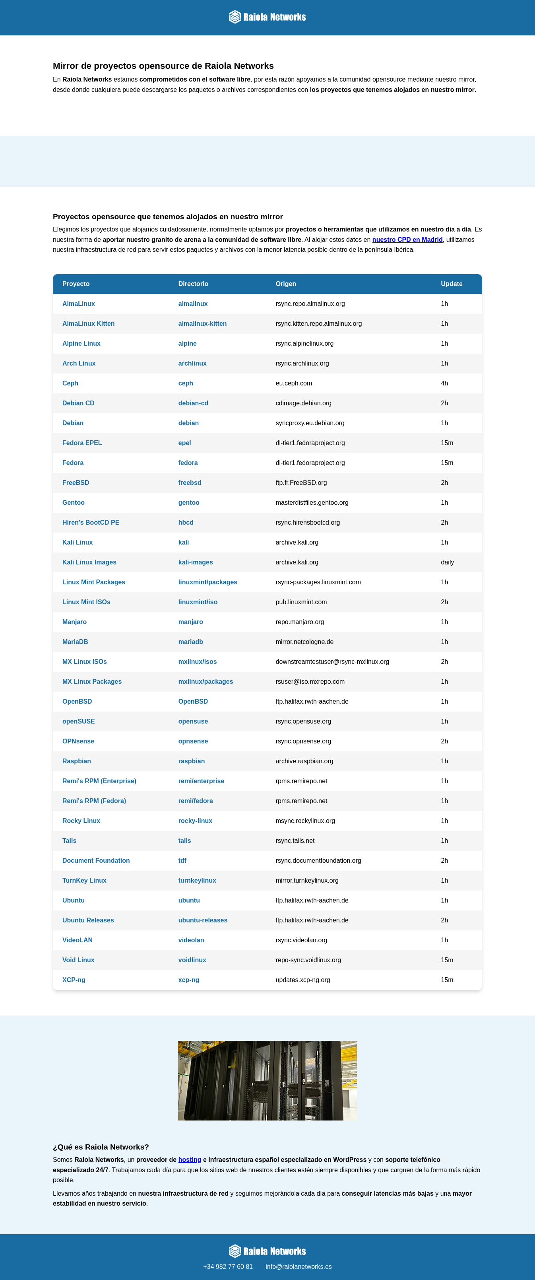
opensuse (193, 721)
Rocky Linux (81, 820)
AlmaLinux (78, 303)
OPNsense (78, 741)
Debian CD (78, 403)
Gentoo (73, 502)
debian (188, 423)
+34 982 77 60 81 (228, 1266)
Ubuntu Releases (88, 920)
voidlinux (192, 960)
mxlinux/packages (205, 681)
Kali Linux (77, 542)
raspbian (191, 761)
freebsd (190, 482)
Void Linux (78, 960)
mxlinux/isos (197, 661)
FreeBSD (75, 482)
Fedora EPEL (82, 443)
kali (183, 542)
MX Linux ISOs (84, 661)
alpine (187, 343)
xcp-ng (188, 980)
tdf (182, 860)
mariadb (190, 641)
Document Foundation (96, 860)
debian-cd (193, 403)
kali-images (195, 562)
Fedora (72, 462)
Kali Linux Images (89, 562)
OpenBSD (77, 701)
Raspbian (76, 761)
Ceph (70, 383)
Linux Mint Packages (93, 582)
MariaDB (75, 641)
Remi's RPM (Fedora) (94, 801)
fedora (188, 462)
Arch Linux (79, 363)
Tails (69, 840)
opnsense (193, 741)
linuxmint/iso (198, 602)
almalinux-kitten (202, 323)
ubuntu (189, 900)
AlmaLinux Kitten (88, 323)
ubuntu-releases (203, 920)
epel (184, 443)
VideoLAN (77, 940)
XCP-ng (73, 980)
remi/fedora (195, 801)
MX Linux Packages (92, 681)
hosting (190, 1159)
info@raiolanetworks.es (299, 1266)
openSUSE (78, 721)
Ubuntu (73, 900)
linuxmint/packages (208, 582)
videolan (191, 940)
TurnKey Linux (84, 880)
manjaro (190, 622)
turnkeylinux (197, 880)
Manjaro (74, 622)
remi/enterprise (201, 781)
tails (184, 840)
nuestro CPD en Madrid (407, 239)
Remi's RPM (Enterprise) (99, 781)
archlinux (192, 363)
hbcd (186, 522)
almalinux (193, 303)
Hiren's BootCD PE (90, 522)
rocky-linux (195, 820)
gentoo (189, 502)
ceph (185, 383)
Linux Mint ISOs (86, 602)
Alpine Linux (81, 343)
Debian (72, 423)
